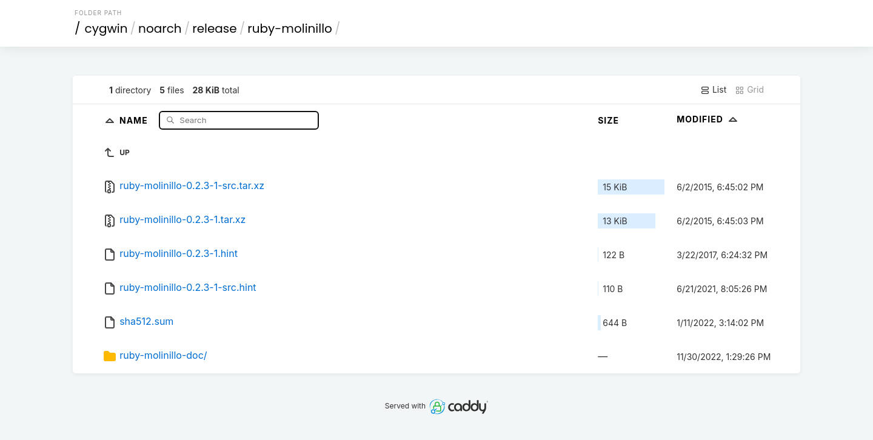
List (713, 89)
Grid (749, 89)
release (214, 28)
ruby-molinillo (289, 28)
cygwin (106, 28)
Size (608, 120)
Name (134, 120)
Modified (708, 119)
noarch (160, 28)
